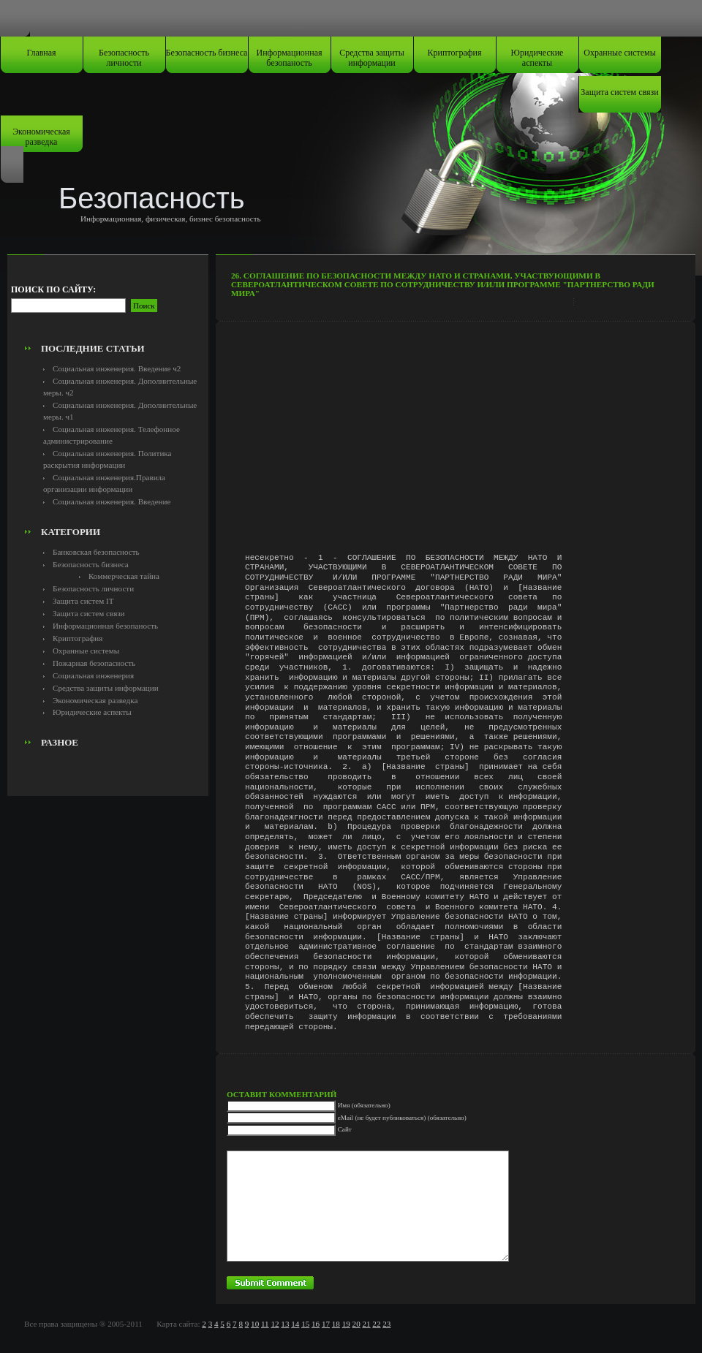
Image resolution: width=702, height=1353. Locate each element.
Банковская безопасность (96, 551)
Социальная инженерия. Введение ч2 (117, 368)
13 (285, 1323)
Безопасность (151, 198)
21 (366, 1323)
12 (275, 1323)
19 (346, 1323)
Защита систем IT (83, 600)
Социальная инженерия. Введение (111, 501)
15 (305, 1323)
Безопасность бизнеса (207, 53)
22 (376, 1323)
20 (356, 1323)
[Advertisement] (108, 304)
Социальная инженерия (93, 675)
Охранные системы (619, 53)
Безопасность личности (124, 58)
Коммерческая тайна (123, 576)
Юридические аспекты (537, 58)
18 (336, 1323)
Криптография (455, 53)
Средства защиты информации (371, 58)
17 (326, 1323)
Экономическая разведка (41, 136)
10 (255, 1323)
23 (386, 1323)
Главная (41, 53)
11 (265, 1323)
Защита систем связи (619, 92)
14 (295, 1323)
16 (316, 1323)
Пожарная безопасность (94, 663)
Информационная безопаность (289, 58)
